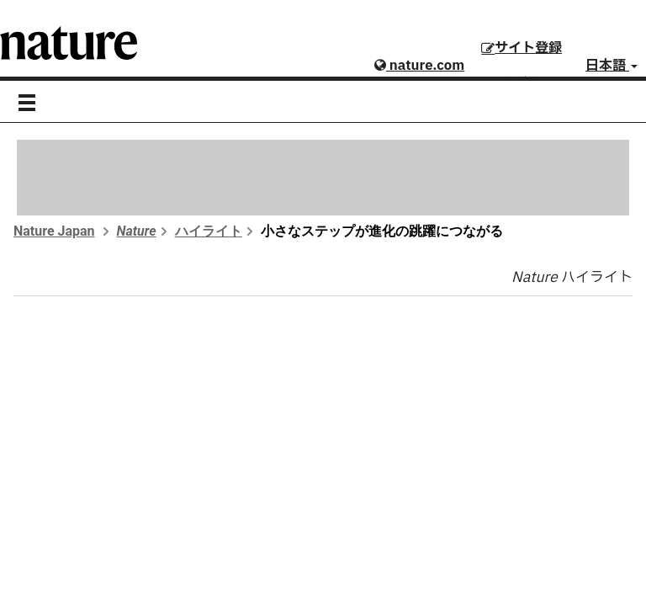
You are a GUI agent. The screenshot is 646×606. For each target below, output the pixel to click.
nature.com (419, 66)
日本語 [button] (611, 66)
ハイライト (208, 231)
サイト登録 (521, 48)
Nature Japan (54, 231)
